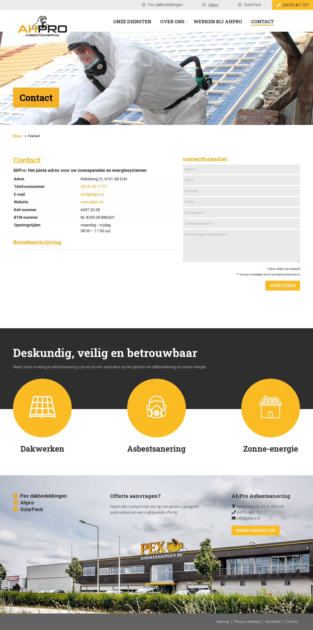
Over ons (172, 21)
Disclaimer (273, 621)
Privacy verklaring (247, 621)
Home (17, 136)
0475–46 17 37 (94, 186)
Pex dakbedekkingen (165, 4)
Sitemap (222, 621)
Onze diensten (132, 21)
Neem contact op (255, 530)
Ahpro (213, 4)
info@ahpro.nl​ (248, 518)
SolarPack (252, 4)
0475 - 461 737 (249, 512)
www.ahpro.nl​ (92, 202)
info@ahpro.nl (92, 194)
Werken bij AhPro (217, 21)
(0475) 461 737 (292, 5)
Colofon (292, 621)
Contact (262, 21)
